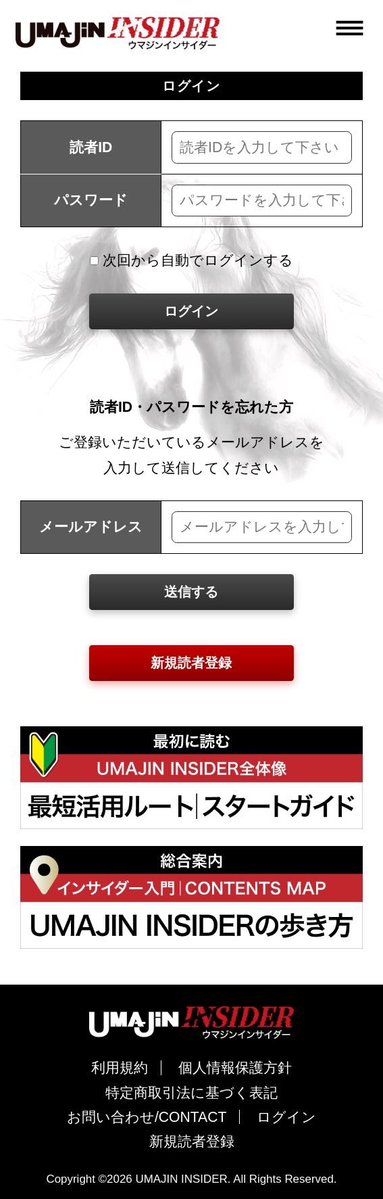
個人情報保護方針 (235, 1067)
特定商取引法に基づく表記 (191, 1092)
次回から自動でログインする (191, 260)
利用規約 (119, 1067)
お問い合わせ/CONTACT (147, 1117)
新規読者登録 (191, 662)
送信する (191, 591)
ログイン (191, 311)
